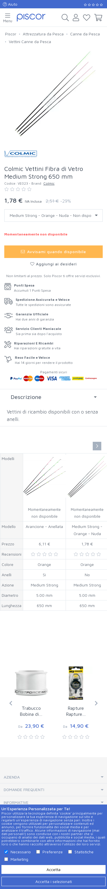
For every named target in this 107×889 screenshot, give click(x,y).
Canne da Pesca (85, 33)
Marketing (19, 859)
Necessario (21, 851)
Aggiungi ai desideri (53, 263)
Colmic (48, 183)
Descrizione (26, 397)
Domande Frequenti (24, 789)
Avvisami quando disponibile (53, 251)
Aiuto (10, 4)
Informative (16, 802)
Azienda (12, 777)
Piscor (10, 33)
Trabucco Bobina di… (31, 711)
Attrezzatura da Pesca (43, 33)
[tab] (53, 397)
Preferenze (53, 851)
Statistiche (84, 851)
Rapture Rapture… (76, 711)
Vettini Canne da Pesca (30, 41)
